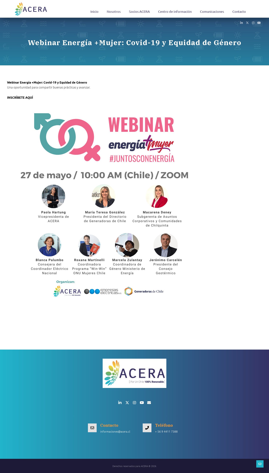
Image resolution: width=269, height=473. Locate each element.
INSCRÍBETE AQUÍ (20, 97)
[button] (241, 22)
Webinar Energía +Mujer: (47, 82)
